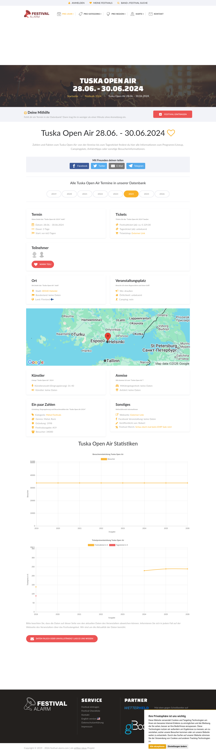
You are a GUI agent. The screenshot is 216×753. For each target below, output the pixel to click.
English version (90, 718)
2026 (164, 194)
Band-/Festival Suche (132, 2)
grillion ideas (80, 748)
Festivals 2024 (93, 96)
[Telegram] (135, 166)
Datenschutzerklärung (92, 722)
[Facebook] (79, 166)
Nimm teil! (43, 264)
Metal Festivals (53, 414)
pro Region (122, 14)
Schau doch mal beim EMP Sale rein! (153, 426)
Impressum (86, 726)
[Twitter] (99, 166)
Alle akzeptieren (157, 746)
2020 (67, 194)
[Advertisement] (108, 43)
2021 (83, 194)
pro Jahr (69, 14)
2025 (148, 194)
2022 (99, 194)
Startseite (72, 96)
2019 (50, 194)
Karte (143, 14)
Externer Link (138, 233)
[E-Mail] (117, 166)
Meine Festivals (100, 2)
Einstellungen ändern (177, 746)
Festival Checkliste (90, 711)
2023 (116, 194)
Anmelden (76, 2)
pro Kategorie (94, 14)
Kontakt (164, 14)
